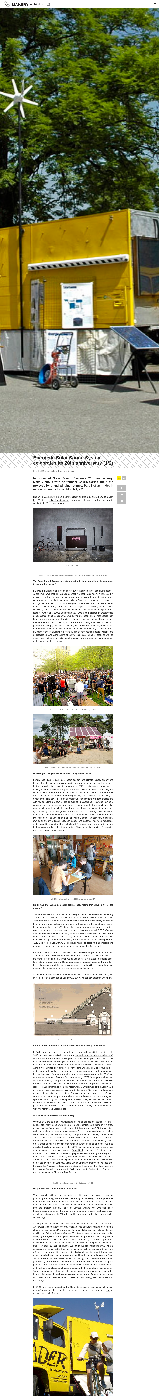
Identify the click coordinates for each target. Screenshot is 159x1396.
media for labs (36, 4)
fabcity (102, 1231)
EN (119, 1081)
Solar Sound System (59, 1103)
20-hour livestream (69, 1100)
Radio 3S (86, 1100)
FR (124, 1081)
